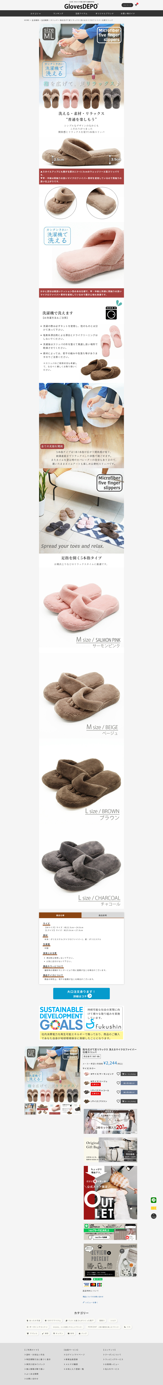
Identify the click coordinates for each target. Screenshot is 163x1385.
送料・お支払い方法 (35, 1354)
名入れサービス (112, 1369)
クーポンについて (113, 1354)
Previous (27, 1074)
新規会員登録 (72, 1359)
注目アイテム (81, 13)
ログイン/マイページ (75, 1354)
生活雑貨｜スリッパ (49, 20)
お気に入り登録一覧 (75, 1369)
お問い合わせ (32, 1378)
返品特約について (91, 1290)
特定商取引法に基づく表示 (38, 1359)
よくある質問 (32, 1373)
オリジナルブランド (105, 13)
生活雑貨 (35, 20)
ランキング (58, 13)
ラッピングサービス (114, 1359)
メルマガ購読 (72, 1364)
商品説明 (103, 915)
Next (77, 1074)
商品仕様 (60, 915)
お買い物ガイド (128, 13)
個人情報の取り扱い (35, 1369)
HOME (27, 20)
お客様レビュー (112, 1364)
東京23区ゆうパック (35, 1364)
